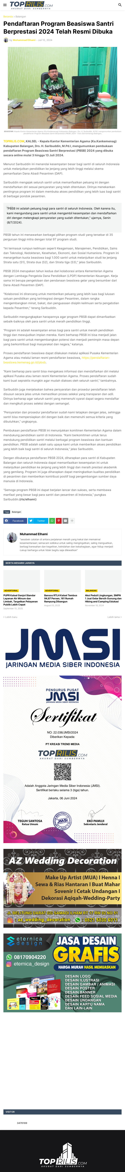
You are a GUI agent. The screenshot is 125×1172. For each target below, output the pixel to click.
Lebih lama (114, 617)
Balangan (21, 16)
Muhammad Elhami (34, 534)
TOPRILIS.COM (13, 141)
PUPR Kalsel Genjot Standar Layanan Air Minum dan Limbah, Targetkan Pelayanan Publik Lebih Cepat (20, 600)
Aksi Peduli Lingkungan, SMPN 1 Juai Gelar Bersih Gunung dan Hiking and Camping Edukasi (103, 598)
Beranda (8, 16)
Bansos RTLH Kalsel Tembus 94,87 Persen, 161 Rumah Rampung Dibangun (60, 598)
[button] (4, 5)
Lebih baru (11, 617)
